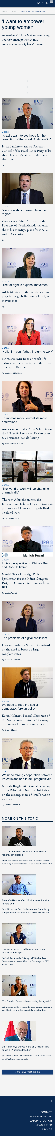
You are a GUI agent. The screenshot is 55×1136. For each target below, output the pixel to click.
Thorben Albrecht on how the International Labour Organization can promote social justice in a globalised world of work (27, 506)
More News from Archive (27, 1072)
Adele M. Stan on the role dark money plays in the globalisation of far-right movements (26, 296)
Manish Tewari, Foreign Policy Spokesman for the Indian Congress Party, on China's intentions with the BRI (25, 581)
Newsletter (44, 1125)
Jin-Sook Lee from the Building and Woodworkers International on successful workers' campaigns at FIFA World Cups (25, 961)
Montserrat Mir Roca (13, 373)
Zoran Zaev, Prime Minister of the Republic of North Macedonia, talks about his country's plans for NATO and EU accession (25, 227)
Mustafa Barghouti (12, 805)
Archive (47, 1129)
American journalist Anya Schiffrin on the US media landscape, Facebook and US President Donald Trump (27, 433)
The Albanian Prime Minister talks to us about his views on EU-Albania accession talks (26, 1057)
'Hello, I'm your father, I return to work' (27, 351)
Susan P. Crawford (12, 659)
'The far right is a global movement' (25, 285)
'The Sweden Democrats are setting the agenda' (26, 1001)
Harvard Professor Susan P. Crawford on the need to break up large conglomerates (26, 649)
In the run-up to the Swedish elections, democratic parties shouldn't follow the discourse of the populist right (27, 1008)
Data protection (41, 1121)
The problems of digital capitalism (24, 638)
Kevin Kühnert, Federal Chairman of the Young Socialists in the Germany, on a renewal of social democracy (26, 720)
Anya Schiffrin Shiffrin (14, 443)
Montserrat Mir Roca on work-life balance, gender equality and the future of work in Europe (27, 363)
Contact (46, 1112)
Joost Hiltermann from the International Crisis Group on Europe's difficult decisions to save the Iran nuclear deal (27, 911)
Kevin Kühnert (11, 730)
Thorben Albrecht (12, 518)
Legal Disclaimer (40, 1116)
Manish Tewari (11, 593)
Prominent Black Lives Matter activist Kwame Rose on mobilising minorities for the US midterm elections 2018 (27, 862)
